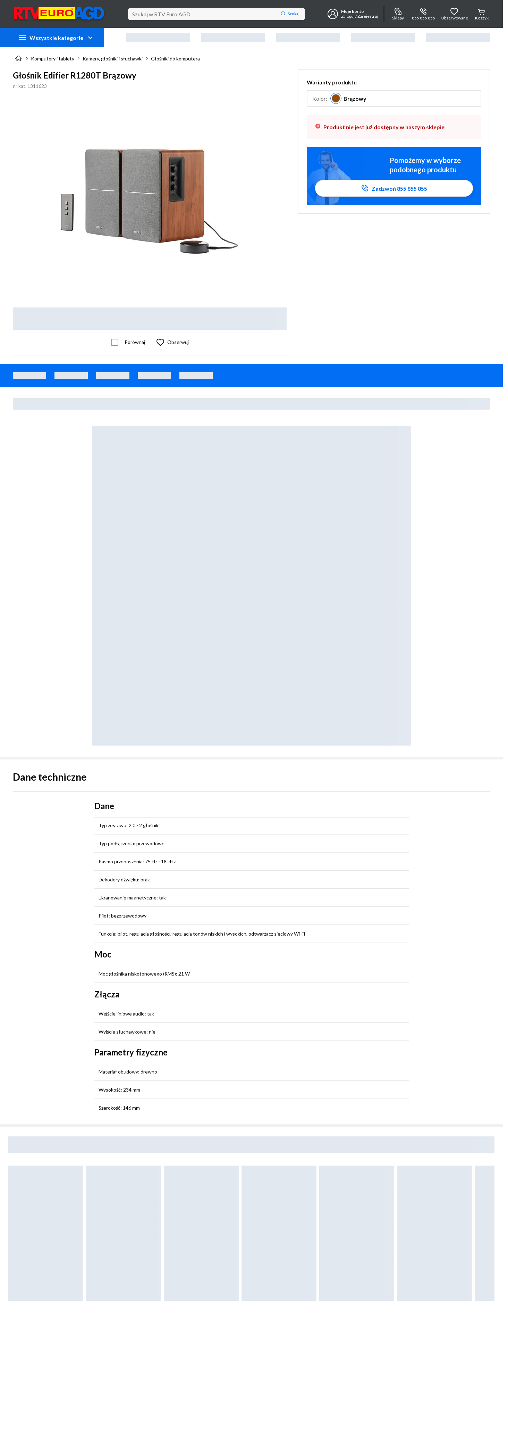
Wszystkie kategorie (56, 37)
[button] (394, 93)
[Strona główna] (18, 58)
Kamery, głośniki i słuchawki (113, 58)
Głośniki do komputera (175, 58)
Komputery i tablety (52, 58)
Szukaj (290, 14)
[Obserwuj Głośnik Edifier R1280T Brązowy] (171, 342)
